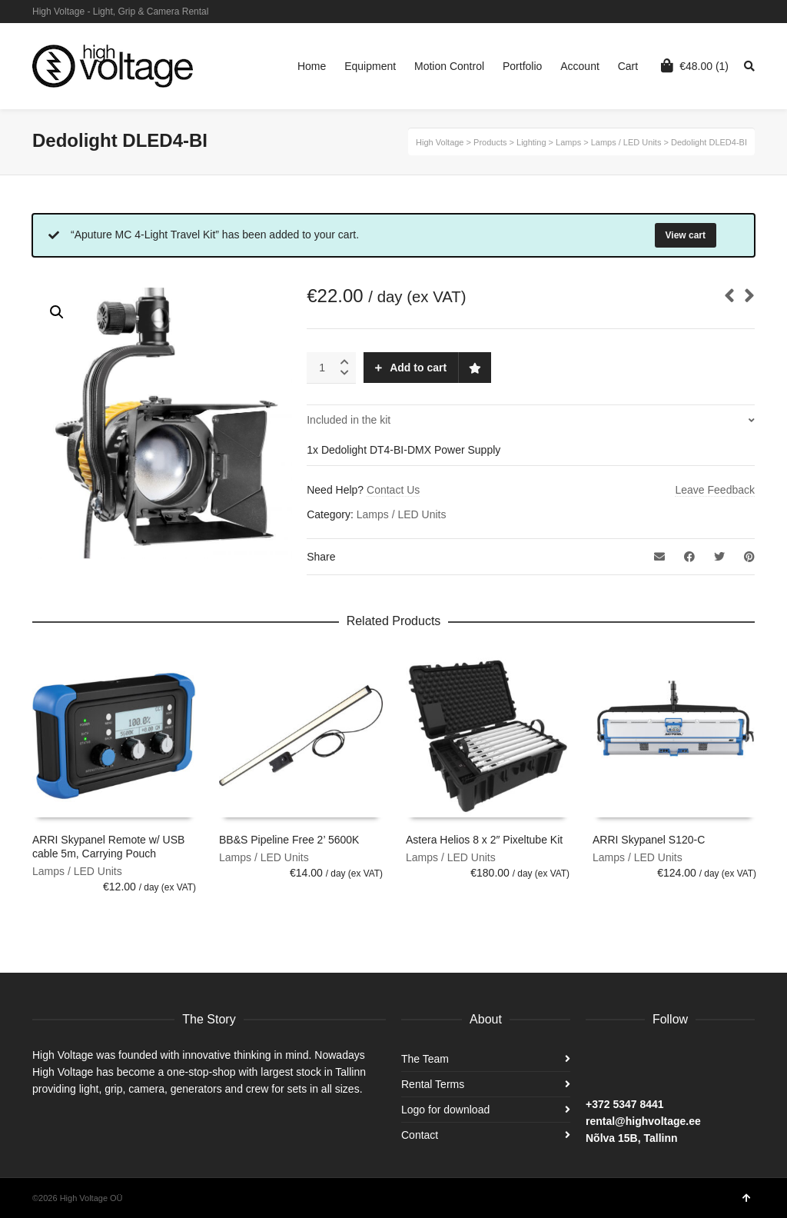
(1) (695, 65)
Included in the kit (348, 420)
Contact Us (393, 490)
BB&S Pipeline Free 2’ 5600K (289, 840)
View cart (686, 235)
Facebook (753, 11)
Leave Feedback (715, 490)
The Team (425, 1059)
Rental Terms (432, 1084)
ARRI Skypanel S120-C (649, 840)
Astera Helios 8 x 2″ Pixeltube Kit (484, 840)
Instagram (731, 11)
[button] (57, 312)
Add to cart (418, 367)
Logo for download (445, 1109)
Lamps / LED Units (402, 514)
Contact (419, 1135)
